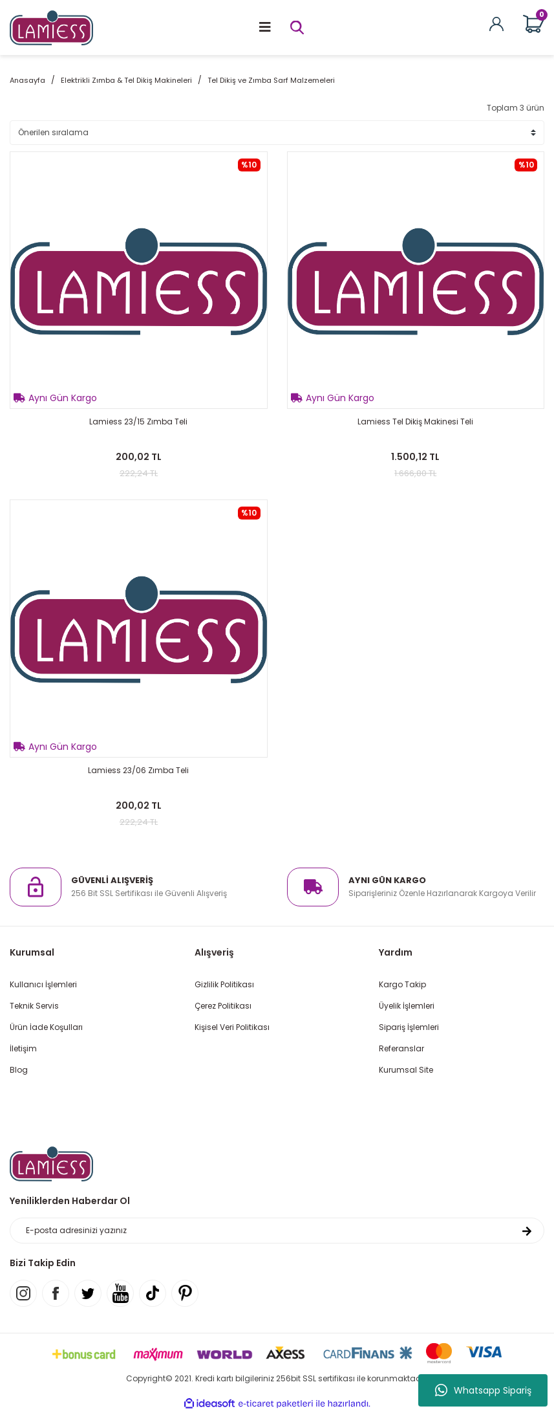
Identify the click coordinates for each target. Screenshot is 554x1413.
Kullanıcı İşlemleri (43, 984)
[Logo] (51, 26)
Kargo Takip (402, 984)
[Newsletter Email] (277, 1230)
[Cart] (533, 24)
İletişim (23, 1048)
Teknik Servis (34, 1005)
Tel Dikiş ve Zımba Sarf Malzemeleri (271, 80)
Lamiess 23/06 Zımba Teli (138, 770)
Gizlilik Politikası (224, 984)
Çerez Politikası (223, 1005)
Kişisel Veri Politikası (232, 1027)
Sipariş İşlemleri (409, 1027)
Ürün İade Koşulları (46, 1027)
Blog (19, 1069)
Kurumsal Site (406, 1069)
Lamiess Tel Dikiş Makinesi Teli (415, 421)
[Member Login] (496, 22)
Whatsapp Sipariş (483, 1390)
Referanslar (401, 1048)
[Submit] (526, 1230)
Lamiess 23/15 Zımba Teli (138, 421)
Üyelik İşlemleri (406, 1005)
